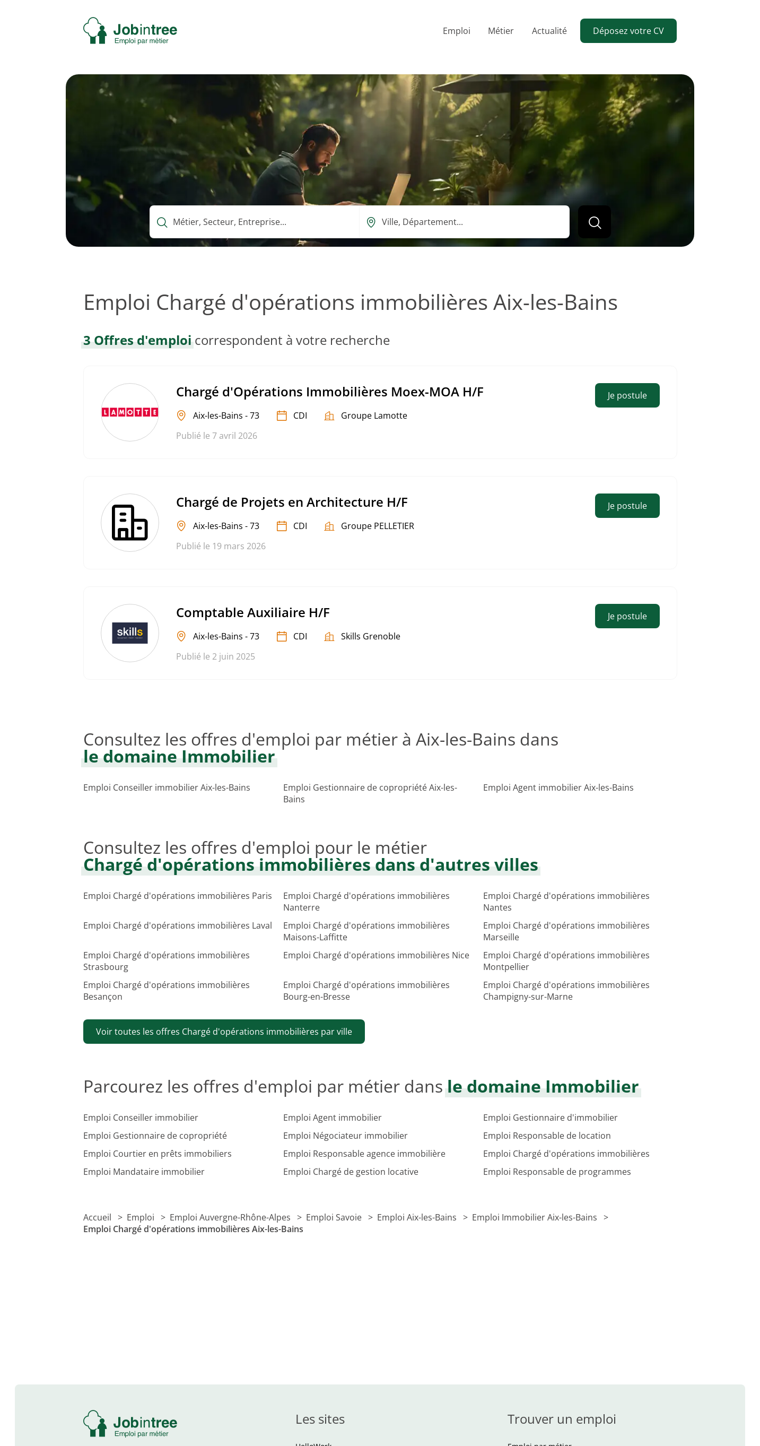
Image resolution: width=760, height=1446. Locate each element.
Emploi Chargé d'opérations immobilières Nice (376, 955)
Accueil (98, 1217)
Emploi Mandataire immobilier (144, 1171)
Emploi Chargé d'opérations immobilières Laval (177, 925)
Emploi (456, 31)
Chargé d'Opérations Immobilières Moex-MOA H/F (330, 391)
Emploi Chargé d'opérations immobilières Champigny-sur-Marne (566, 990)
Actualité (549, 31)
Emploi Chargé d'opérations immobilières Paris (177, 896)
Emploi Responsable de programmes (557, 1171)
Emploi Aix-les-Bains (418, 1217)
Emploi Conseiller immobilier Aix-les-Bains (166, 787)
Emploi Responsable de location (547, 1135)
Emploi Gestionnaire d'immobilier (550, 1117)
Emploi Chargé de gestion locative (350, 1171)
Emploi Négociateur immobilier (345, 1135)
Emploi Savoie (335, 1217)
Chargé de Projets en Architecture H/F (292, 501)
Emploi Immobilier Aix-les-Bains (535, 1217)
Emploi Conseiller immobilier (140, 1117)
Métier (501, 31)
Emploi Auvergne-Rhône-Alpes (231, 1217)
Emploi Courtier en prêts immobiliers (157, 1153)
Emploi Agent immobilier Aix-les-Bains (558, 787)
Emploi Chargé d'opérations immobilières (566, 1153)
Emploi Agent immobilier (332, 1117)
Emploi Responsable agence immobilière (364, 1153)
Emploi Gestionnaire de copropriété (155, 1135)
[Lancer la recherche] (594, 221)
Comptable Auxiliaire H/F (253, 612)
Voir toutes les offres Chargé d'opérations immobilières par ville (224, 1031)
